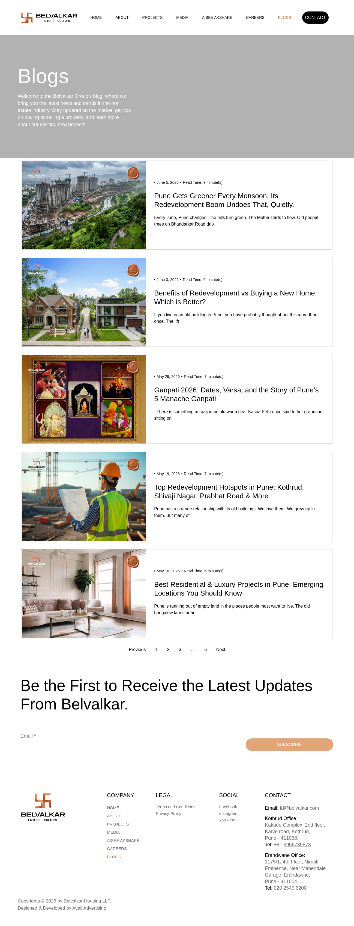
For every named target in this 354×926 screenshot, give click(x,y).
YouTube (227, 820)
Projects (152, 17)
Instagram (228, 813)
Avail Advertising (89, 908)
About (121, 17)
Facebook (228, 806)
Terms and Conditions (175, 806)
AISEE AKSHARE (217, 17)
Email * (28, 736)
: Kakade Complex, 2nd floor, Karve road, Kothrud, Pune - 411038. (295, 831)
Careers (255, 17)
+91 (292, 844)
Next (220, 649)
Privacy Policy (168, 813)
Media (182, 17)
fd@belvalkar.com (292, 808)
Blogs (284, 17)
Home (96, 17)
